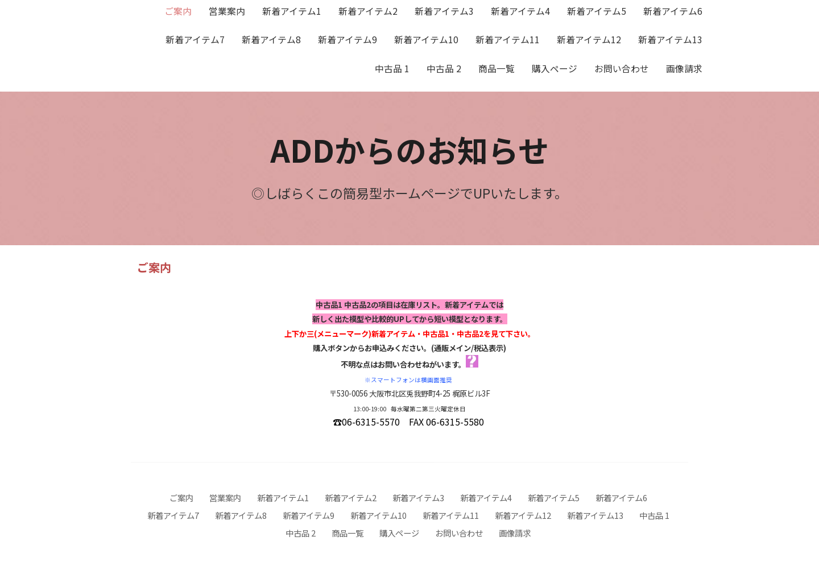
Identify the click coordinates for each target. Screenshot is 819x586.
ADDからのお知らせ (409, 149)
